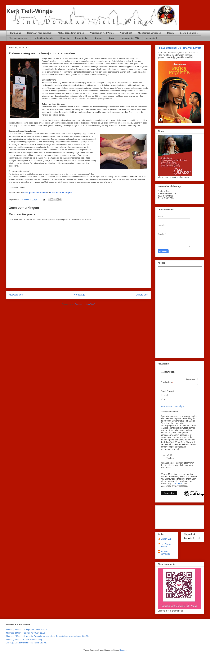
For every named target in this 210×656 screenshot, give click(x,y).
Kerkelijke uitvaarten (44, 38)
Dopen (170, 33)
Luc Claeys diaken (166, 545)
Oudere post (142, 294)
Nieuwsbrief (126, 33)
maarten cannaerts (165, 552)
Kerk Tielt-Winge (29, 11)
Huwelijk (64, 38)
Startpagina (15, 33)
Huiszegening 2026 (130, 38)
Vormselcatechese (19, 38)
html (166, 395)
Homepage (79, 294)
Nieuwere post (16, 294)
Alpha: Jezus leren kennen (71, 33)
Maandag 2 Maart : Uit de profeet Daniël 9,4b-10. (27, 630)
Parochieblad (81, 38)
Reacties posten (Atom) (85, 304)
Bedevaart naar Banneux (39, 33)
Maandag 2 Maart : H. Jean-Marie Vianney (24, 639)
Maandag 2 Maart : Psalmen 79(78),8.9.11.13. (25, 633)
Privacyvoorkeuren (169, 411)
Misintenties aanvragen (149, 33)
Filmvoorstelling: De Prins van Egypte (179, 48)
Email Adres (167, 382)
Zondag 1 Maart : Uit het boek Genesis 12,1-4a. (26, 643)
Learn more (177, 483)
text (165, 399)
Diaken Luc (166, 539)
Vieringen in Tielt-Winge (102, 33)
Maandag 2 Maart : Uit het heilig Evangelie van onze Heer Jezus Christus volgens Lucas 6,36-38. (47, 636)
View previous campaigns (172, 406)
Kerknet (98, 38)
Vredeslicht (151, 38)
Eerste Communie (189, 33)
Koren (111, 38)
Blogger (123, 650)
